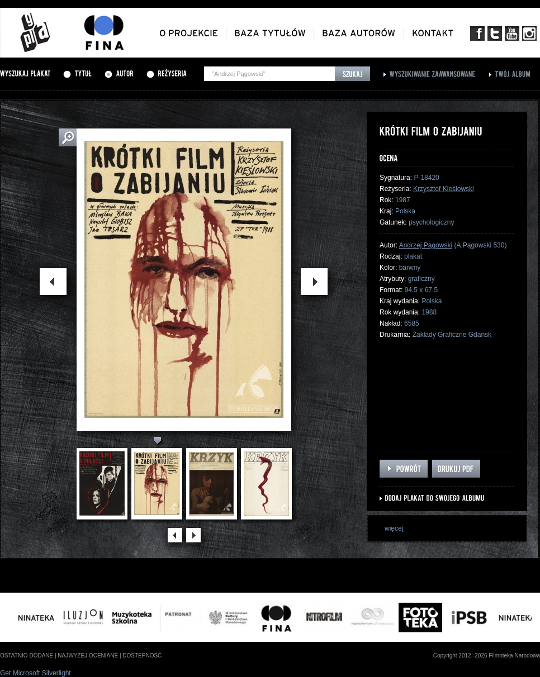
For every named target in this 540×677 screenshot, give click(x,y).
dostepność (142, 655)
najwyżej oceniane (88, 655)
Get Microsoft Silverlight (35, 673)
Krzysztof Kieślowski (443, 189)
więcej (394, 528)
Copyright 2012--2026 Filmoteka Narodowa (486, 655)
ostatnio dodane (26, 655)
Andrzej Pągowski (425, 245)
